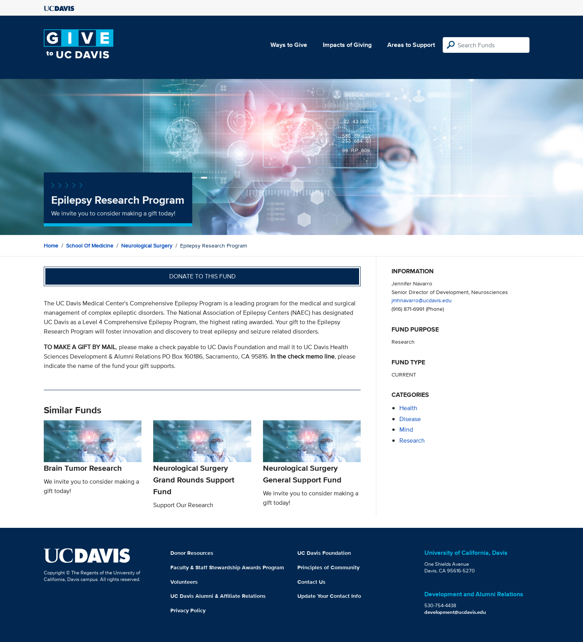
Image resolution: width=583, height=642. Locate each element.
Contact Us (311, 582)
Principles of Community (328, 567)
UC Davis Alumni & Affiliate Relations (218, 596)
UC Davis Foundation (324, 553)
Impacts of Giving (347, 44)
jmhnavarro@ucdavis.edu (422, 300)
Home (51, 245)
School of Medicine (89, 245)
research (412, 440)
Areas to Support (411, 44)
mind (406, 429)
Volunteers (184, 582)
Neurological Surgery (146, 245)
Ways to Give (288, 44)
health (408, 407)
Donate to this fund (202, 276)
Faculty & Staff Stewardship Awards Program (227, 567)
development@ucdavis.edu (455, 612)
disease (410, 418)
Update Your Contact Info (329, 596)
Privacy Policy (188, 610)
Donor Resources (191, 553)
